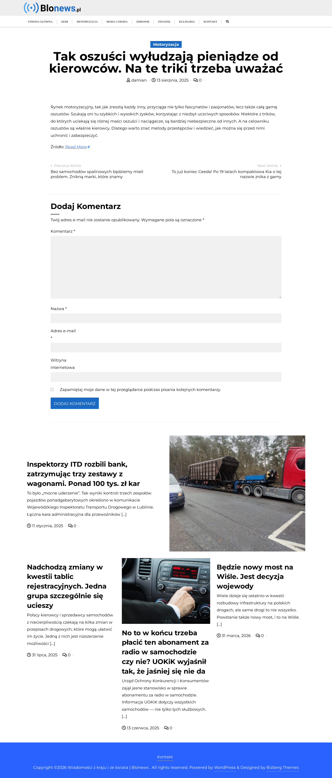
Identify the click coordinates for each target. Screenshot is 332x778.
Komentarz (63, 231)
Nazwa (59, 308)
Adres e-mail (63, 334)
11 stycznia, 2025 (45, 525)
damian (137, 80)
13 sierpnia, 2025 (171, 80)
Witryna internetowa (63, 364)
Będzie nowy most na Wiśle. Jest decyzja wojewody (255, 577)
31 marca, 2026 (234, 635)
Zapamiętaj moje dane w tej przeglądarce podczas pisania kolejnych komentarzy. (140, 389)
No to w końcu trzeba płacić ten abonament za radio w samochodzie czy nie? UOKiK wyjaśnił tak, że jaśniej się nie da (165, 652)
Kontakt (165, 757)
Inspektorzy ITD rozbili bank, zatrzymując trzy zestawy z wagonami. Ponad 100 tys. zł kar (83, 474)
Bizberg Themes (282, 767)
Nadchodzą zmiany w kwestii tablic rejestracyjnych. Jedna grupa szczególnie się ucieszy (67, 586)
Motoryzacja (166, 44)
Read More (76, 147)
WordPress (225, 767)
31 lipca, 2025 (43, 655)
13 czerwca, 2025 (141, 728)
